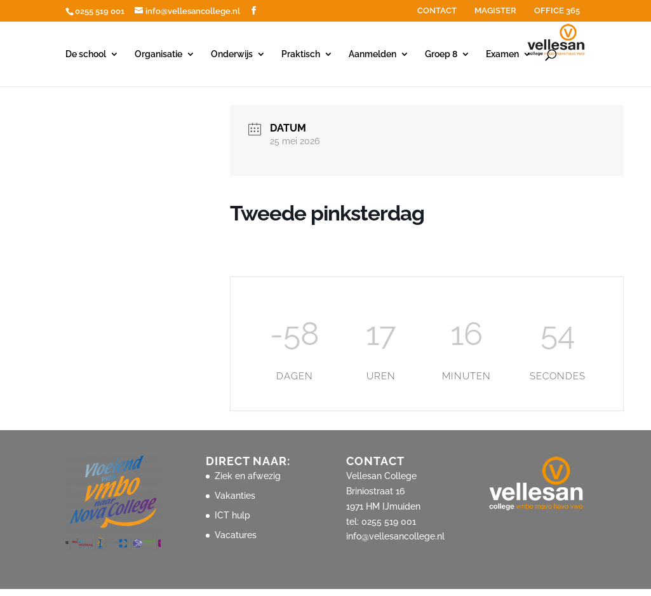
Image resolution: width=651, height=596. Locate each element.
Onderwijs (232, 54)
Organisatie (158, 54)
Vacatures (236, 535)
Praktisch (300, 54)
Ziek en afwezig (248, 476)
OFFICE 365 (557, 10)
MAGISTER (495, 10)
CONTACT (437, 10)
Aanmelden (372, 54)
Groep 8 (441, 54)
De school (85, 54)
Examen (502, 54)
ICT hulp (232, 515)
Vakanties (235, 496)
